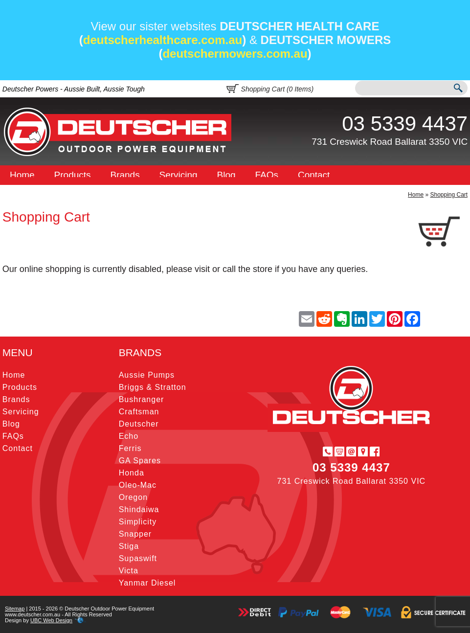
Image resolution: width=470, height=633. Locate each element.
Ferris (130, 448)
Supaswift (138, 558)
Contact (314, 175)
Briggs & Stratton (152, 387)
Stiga (129, 546)
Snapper (135, 534)
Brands (124, 175)
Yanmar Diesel (147, 583)
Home (22, 175)
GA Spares (140, 460)
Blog (226, 175)
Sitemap (14, 608)
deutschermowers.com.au (234, 53)
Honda (131, 473)
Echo (128, 436)
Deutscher (139, 424)
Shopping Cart (449, 194)
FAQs (267, 175)
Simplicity (138, 522)
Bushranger (141, 399)
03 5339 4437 (405, 123)
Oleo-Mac (138, 485)
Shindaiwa (139, 509)
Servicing (178, 175)
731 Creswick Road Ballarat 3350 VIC (390, 141)
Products (72, 175)
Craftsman (139, 411)
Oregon (133, 497)
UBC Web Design (51, 620)
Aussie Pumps (147, 375)
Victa (128, 570)
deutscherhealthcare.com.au (162, 39)
